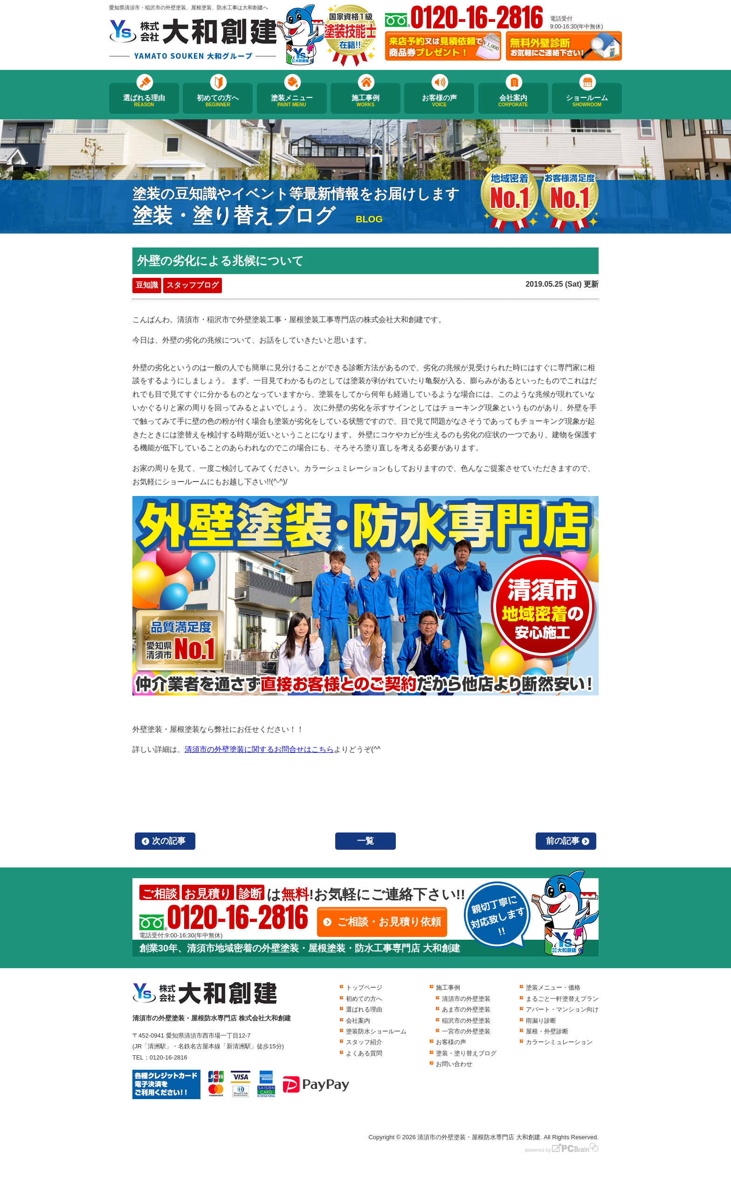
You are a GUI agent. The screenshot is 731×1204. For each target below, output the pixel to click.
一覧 (365, 841)
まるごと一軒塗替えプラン (562, 998)
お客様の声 (439, 101)
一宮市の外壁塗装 (466, 1031)
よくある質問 (364, 1053)
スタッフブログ (192, 285)
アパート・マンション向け (562, 1009)
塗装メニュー (292, 101)
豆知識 (147, 285)
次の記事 (169, 841)
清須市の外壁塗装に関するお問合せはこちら (259, 749)
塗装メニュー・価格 (553, 987)
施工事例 (365, 101)
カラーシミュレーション (559, 1042)
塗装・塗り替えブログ (466, 1053)
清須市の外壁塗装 (466, 998)
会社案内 (513, 101)
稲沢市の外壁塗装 (466, 1020)
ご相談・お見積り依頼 (389, 922)
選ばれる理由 (144, 101)
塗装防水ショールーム (376, 1031)
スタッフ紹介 (364, 1042)
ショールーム (587, 101)
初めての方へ (218, 101)
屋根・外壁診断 (547, 1031)
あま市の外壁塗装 (466, 1009)
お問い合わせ (454, 1063)
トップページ (364, 987)
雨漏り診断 (541, 1020)
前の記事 (562, 841)
